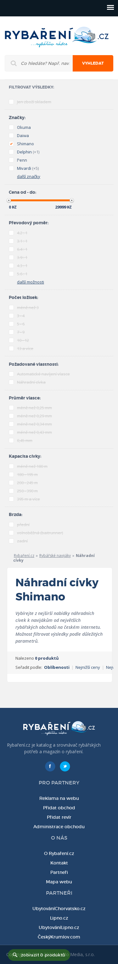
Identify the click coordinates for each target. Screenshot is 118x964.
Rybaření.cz (24, 555)
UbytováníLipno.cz (59, 927)
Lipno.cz (59, 918)
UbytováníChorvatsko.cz (59, 908)
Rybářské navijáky (55, 555)
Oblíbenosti (57, 667)
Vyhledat (93, 63)
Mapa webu (59, 882)
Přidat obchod (59, 808)
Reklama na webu (59, 798)
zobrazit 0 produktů (43, 955)
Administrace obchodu (59, 826)
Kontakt (59, 863)
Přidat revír (59, 817)
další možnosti (30, 282)
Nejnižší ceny (88, 667)
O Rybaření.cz (59, 853)
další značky (28, 176)
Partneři (59, 872)
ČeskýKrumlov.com (59, 937)
